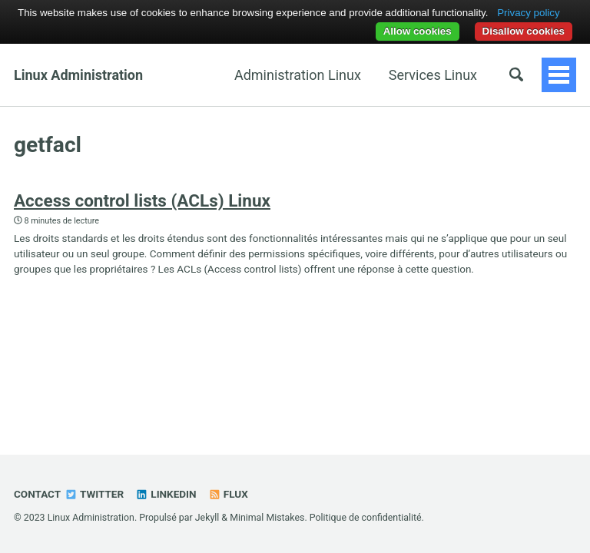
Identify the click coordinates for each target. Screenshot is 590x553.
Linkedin (165, 494)
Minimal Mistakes (267, 517)
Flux (228, 494)
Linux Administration (78, 75)
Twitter (94, 494)
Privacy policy (528, 12)
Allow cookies (417, 31)
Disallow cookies (523, 31)
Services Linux (433, 75)
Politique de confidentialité (366, 517)
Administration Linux (297, 75)
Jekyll (207, 517)
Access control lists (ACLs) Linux (142, 200)
